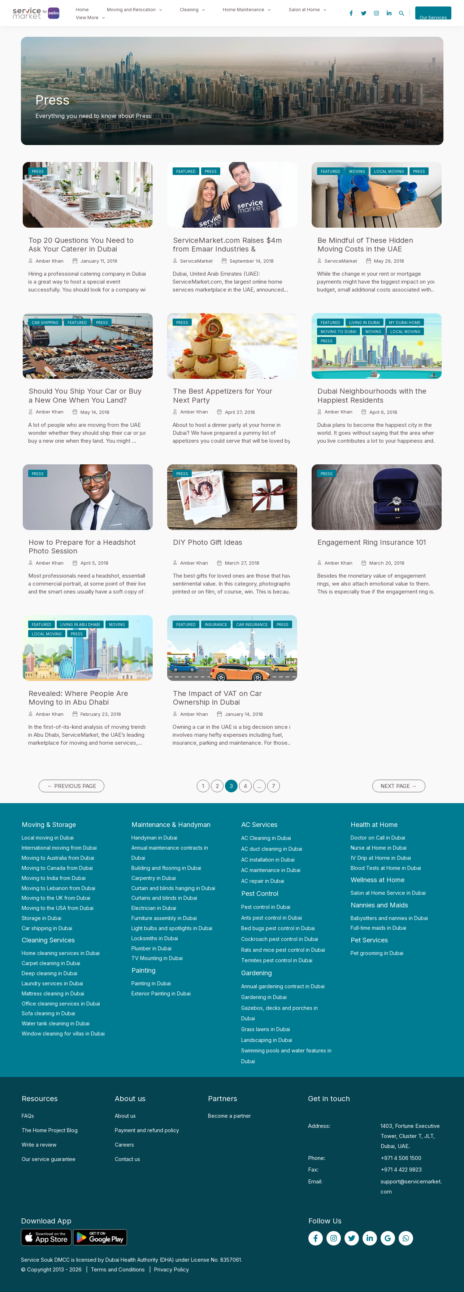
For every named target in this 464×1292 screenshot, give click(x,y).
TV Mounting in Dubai (157, 958)
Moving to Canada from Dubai (57, 868)
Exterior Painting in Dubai (161, 993)
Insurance (216, 624)
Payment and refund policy (147, 1130)
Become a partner (229, 1116)
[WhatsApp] (406, 1238)
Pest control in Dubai (265, 907)
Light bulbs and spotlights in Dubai (171, 928)
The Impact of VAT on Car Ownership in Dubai (217, 697)
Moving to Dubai (338, 331)
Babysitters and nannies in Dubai (389, 918)
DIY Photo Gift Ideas (207, 542)
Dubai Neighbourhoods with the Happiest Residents (371, 395)
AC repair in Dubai (262, 881)
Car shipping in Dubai (47, 928)
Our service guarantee (48, 1159)
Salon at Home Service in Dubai (388, 893)
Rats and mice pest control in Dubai (283, 950)
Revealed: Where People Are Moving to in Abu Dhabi (78, 697)
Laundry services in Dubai (52, 983)
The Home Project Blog (50, 1130)
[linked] (370, 1238)
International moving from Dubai (59, 848)
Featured (186, 171)
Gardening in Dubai (264, 997)
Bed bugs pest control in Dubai (278, 928)
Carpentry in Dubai (153, 878)
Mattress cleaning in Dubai (53, 993)
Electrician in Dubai (153, 908)
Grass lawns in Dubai (265, 1029)
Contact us (127, 1159)
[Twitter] (364, 13)
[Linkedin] (389, 13)
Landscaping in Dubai (266, 1040)
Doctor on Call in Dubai (378, 838)
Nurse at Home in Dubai (379, 848)
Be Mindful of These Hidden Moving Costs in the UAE (365, 244)
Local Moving (389, 171)
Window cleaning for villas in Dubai (63, 1033)
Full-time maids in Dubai (378, 928)
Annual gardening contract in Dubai (283, 986)
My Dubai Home (404, 322)
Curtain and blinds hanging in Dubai (173, 888)
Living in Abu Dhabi (80, 624)
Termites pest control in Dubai (276, 960)
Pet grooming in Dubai (377, 953)
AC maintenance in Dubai (270, 870)
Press (38, 171)
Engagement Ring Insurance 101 (371, 542)
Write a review (39, 1145)
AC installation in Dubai (268, 860)
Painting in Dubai (151, 983)
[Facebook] (351, 13)
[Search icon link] (402, 13)
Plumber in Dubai (151, 948)
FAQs (28, 1116)
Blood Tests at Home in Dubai (386, 868)
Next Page (399, 786)
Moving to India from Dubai (54, 878)
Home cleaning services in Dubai (61, 953)
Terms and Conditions (118, 1269)
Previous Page (71, 786)
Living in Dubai (364, 322)
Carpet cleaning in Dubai (51, 963)
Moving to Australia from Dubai (58, 858)
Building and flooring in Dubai (166, 868)
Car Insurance (252, 624)
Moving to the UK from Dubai (56, 898)
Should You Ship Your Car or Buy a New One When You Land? (85, 395)
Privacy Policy (171, 1269)
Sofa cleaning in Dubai (48, 1013)
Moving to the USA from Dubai (58, 908)
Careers (124, 1145)
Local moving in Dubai (48, 838)
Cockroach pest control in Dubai (279, 939)
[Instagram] (376, 13)
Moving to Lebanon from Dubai (58, 888)
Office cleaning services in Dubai (61, 1003)
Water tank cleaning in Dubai (56, 1023)
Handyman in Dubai (154, 838)
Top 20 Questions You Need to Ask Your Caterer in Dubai (81, 244)
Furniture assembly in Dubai (164, 918)
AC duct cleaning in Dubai (271, 849)
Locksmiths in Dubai (154, 938)
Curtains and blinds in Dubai (164, 898)
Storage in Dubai (41, 918)
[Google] (388, 1238)
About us (125, 1116)
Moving (357, 171)
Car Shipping (45, 322)
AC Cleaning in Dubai (266, 838)
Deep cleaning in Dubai (49, 973)
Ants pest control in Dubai (271, 918)
